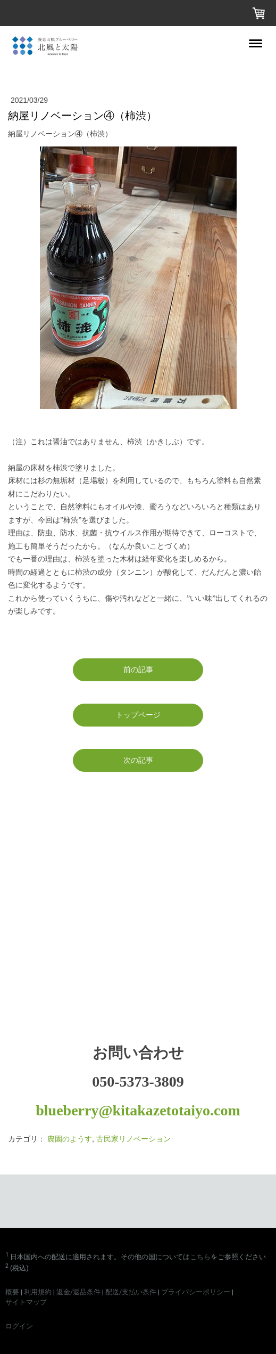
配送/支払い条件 (130, 1292)
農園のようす (69, 1139)
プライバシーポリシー (195, 1292)
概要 (12, 1292)
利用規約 (38, 1292)
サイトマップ (26, 1302)
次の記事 (138, 760)
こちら (200, 1257)
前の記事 (138, 669)
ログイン (19, 1326)
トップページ (138, 715)
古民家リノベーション (133, 1139)
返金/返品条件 (78, 1292)
